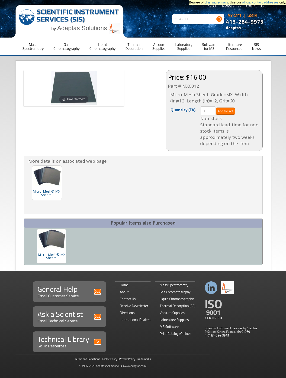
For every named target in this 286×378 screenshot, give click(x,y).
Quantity (183, 109)
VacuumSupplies (159, 46)
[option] (51, 246)
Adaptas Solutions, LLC (109, 366)
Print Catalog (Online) (175, 333)
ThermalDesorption (133, 46)
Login (252, 16)
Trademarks (144, 359)
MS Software (169, 326)
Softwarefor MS (209, 46)
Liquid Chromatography (177, 299)
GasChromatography (66, 46)
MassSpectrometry (33, 46)
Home (124, 285)
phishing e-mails (216, 2)
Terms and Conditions (87, 359)
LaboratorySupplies (183, 46)
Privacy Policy (127, 359)
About (213, 7)
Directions (127, 312)
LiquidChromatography (102, 46)
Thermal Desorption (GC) (178, 305)
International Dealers (135, 319)
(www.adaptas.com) (135, 366)
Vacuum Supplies (172, 312)
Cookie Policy (109, 359)
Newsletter (231, 7)
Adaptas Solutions (88, 28)
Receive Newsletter (134, 305)
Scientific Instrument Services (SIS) (77, 15)
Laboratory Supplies (174, 319)
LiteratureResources (234, 46)
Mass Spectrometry (174, 285)
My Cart (234, 16)
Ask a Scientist (69, 316)
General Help (69, 291)
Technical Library (69, 341)
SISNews (256, 46)
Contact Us (255, 7)
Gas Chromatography (175, 292)
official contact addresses (260, 2)
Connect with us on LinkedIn (211, 287)
